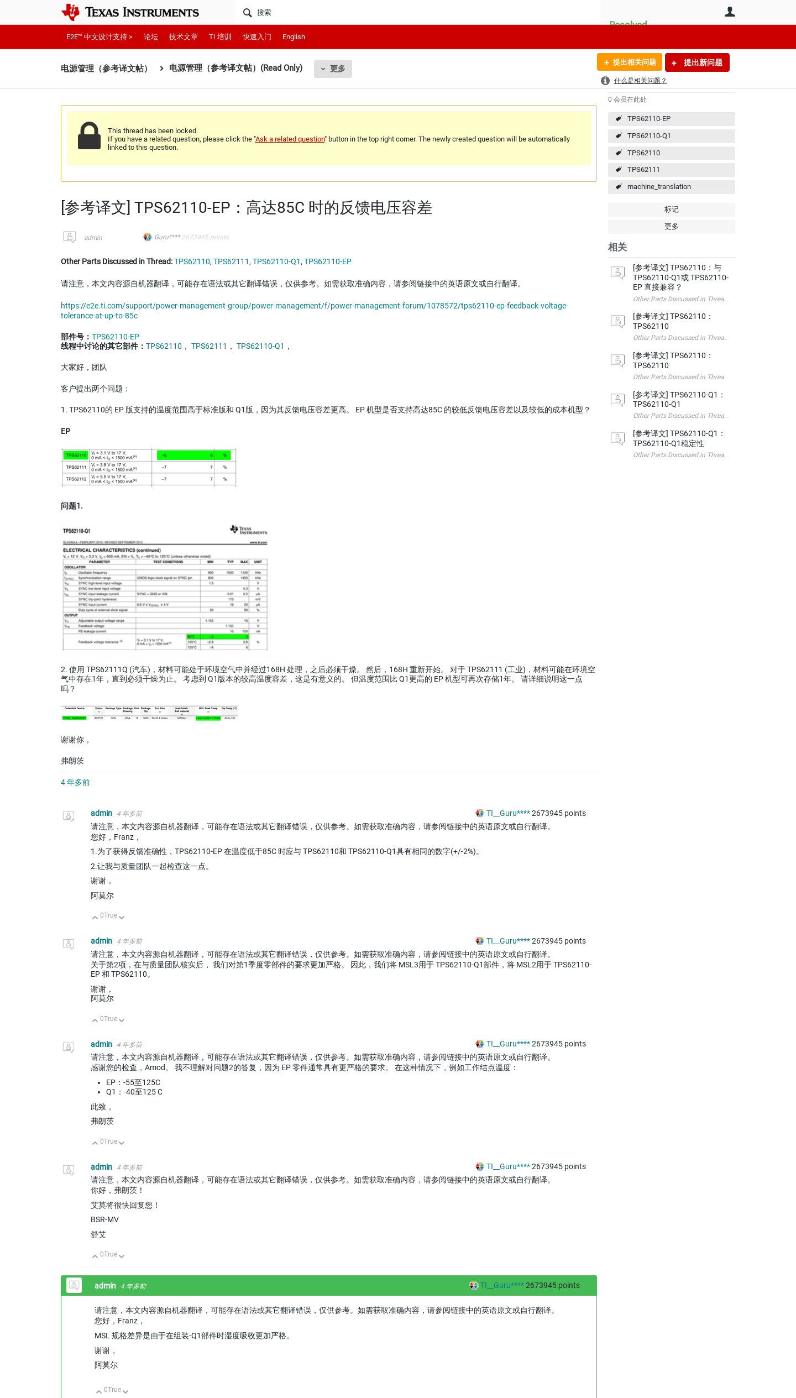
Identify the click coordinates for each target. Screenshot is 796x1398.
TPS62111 (643, 169)
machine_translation (659, 186)
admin (93, 238)
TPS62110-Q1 (649, 136)
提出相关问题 (632, 62)
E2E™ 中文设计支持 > (99, 37)
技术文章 (183, 37)
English (293, 37)
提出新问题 (702, 62)
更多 (337, 68)
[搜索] (417, 12)
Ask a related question (289, 139)
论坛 (151, 37)
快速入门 (257, 37)
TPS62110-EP (649, 118)
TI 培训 (220, 37)
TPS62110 (643, 153)
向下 (122, 918)
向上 (95, 918)
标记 (671, 209)
